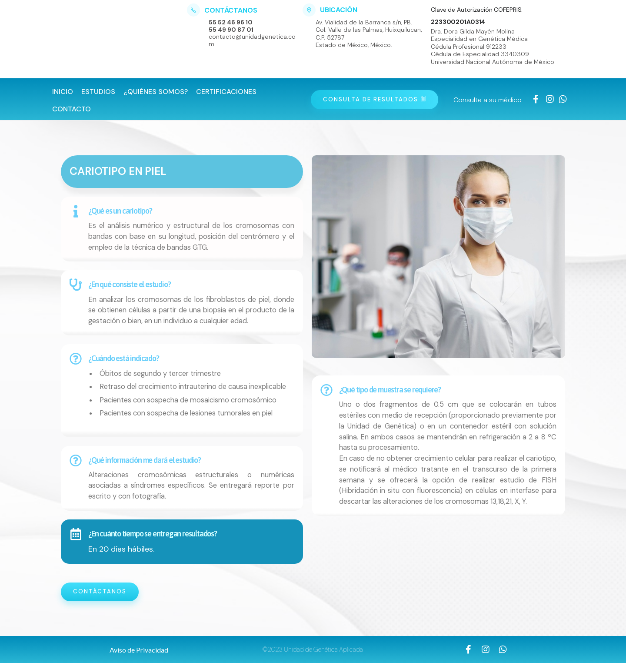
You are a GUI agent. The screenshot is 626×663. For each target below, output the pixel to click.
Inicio (62, 91)
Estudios (98, 91)
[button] (139, 650)
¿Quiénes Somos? (155, 91)
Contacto (71, 109)
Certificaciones (226, 91)
